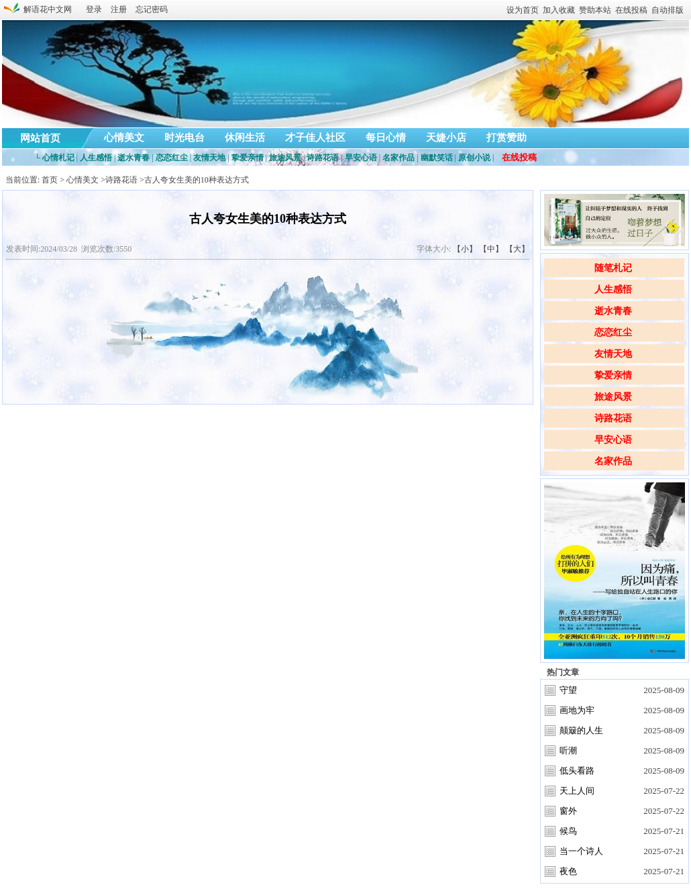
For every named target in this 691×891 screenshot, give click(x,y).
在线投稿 (631, 10)
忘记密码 (152, 9)
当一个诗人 (581, 851)
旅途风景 (613, 397)
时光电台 (184, 137)
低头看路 (577, 771)
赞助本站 (595, 10)
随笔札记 (613, 268)
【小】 (465, 249)
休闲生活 (245, 137)
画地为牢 (577, 710)
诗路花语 (613, 418)
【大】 (517, 249)
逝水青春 (613, 311)
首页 (50, 180)
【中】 (491, 249)
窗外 (568, 811)
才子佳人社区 (315, 137)
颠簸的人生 (581, 730)
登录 (94, 9)
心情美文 (124, 137)
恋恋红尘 (613, 332)
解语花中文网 (45, 9)
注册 (119, 9)
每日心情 (386, 137)
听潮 (568, 750)
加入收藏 (559, 10)
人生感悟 (613, 289)
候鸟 (568, 831)
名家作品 (613, 461)
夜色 (568, 871)
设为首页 (523, 10)
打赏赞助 (506, 137)
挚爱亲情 (613, 375)
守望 (568, 690)
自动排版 (667, 10)
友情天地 (613, 354)
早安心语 (613, 440)
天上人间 (577, 791)
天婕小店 (446, 137)
